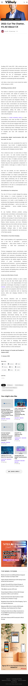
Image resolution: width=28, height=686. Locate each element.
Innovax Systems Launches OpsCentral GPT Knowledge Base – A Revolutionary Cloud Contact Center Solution (7, 403)
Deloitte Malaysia (19, 385)
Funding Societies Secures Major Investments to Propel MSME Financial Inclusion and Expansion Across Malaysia (12, 612)
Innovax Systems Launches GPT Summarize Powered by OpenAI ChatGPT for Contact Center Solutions (7, 427)
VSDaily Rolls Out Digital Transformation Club (21, 450)
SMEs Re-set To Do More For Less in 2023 (7, 450)
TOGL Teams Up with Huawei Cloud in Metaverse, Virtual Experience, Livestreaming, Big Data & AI (21, 403)
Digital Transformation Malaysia (9, 387)
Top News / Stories (9, 571)
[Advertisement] (14, 50)
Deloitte (3, 287)
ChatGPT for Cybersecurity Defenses (21, 427)
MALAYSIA (17, 19)
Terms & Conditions (22, 680)
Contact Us (14, 680)
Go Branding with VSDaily (17, 678)
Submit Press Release (6, 680)
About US (8, 678)
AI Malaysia (9, 385)
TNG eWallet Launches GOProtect (9, 589)
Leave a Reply (14, 471)
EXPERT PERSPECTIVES (7, 19)
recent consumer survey (15, 117)
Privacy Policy (14, 681)
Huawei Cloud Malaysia (7, 390)
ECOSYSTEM (3, 459)
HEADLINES (3, 418)
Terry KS (4, 31)
